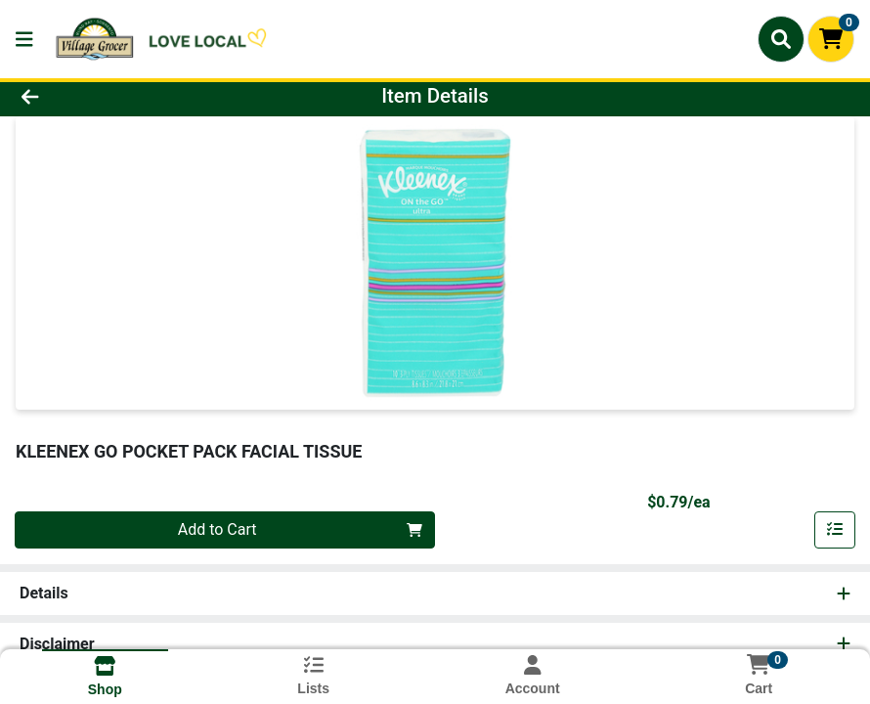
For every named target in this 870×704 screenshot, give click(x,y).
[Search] (781, 39)
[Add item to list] (834, 530)
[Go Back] (121, 96)
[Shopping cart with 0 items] (830, 39)
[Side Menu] (24, 39)
